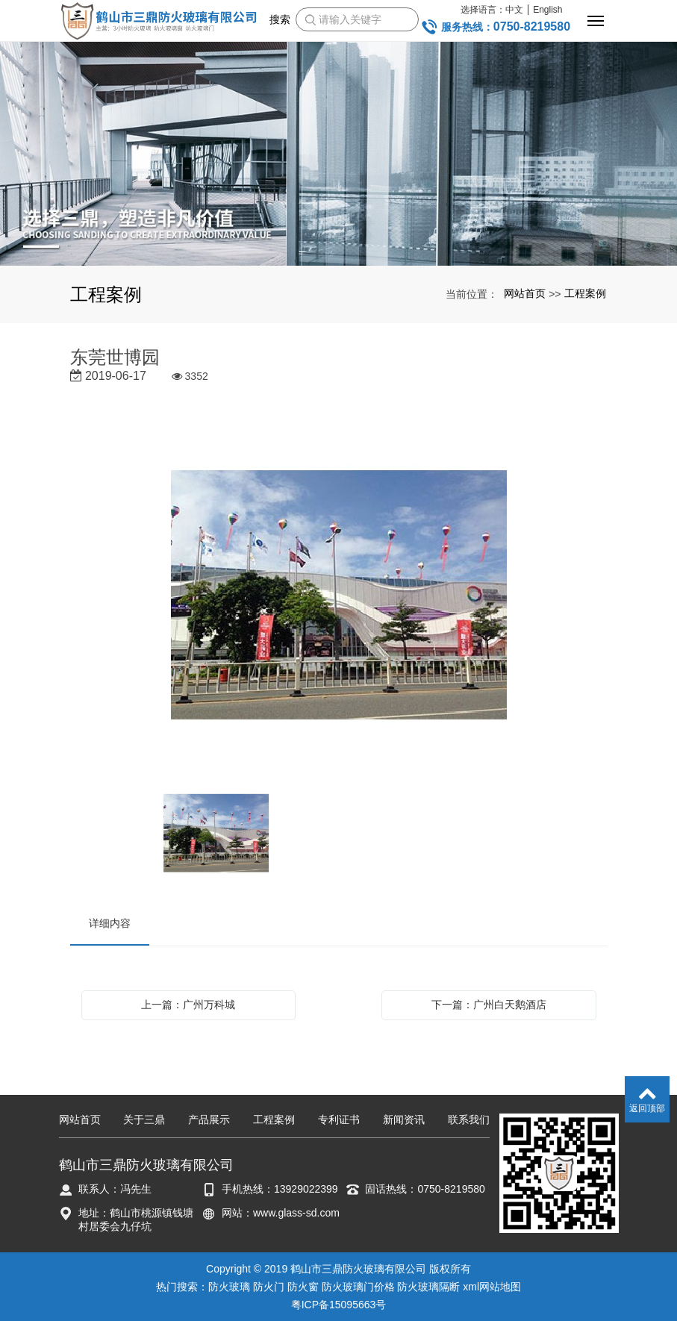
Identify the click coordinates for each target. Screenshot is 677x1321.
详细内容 (110, 923)
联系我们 (469, 1119)
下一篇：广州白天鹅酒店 (488, 1005)
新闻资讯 (404, 1119)
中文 (514, 9)
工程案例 (585, 293)
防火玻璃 (229, 1287)
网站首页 (525, 293)
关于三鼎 (144, 1119)
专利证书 (339, 1119)
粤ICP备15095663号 (339, 1305)
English (547, 9)
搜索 (279, 19)
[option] (338, 597)
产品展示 (209, 1119)
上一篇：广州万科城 (188, 1005)
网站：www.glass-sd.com (281, 1213)
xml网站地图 (492, 1287)
